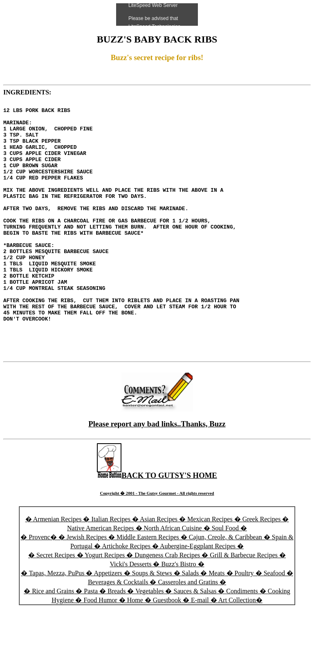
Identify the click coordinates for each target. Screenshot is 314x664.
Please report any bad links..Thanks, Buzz (156, 474)
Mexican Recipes (210, 569)
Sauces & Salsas (194, 641)
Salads (190, 623)
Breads (117, 641)
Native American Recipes (100, 578)
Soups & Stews (152, 623)
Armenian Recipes (57, 569)
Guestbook (167, 650)
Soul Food (225, 578)
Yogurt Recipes (105, 605)
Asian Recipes (158, 569)
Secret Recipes (55, 605)
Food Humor (101, 650)
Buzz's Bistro (178, 614)
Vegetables (149, 641)
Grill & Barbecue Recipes (244, 605)
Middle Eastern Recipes (149, 587)
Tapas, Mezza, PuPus (57, 623)
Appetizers (109, 623)
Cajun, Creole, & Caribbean (225, 587)
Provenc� (42, 587)
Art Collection (237, 650)
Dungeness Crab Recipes (167, 605)
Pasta (91, 641)
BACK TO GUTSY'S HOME (157, 525)
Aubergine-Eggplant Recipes (198, 596)
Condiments (242, 641)
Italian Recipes (111, 569)
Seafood (274, 623)
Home (135, 650)
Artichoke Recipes (126, 596)
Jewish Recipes (87, 587)
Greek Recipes (261, 569)
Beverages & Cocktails (119, 632)
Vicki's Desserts (131, 614)
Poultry (244, 623)
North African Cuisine (173, 578)
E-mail (200, 650)
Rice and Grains (53, 641)
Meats (216, 623)
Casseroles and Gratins (188, 632)
